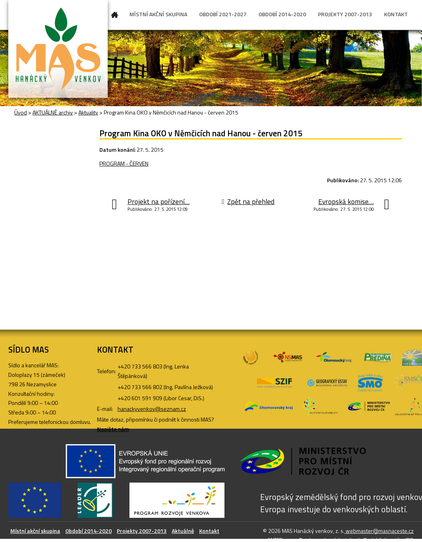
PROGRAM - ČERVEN (123, 163)
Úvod (115, 16)
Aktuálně (183, 531)
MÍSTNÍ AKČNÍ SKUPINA (158, 14)
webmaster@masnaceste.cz (379, 531)
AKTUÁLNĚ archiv (52, 112)
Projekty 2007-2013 (142, 531)
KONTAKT (396, 14)
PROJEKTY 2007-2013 (345, 14)
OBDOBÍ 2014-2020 (282, 14)
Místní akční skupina (35, 531)
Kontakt (209, 531)
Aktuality (88, 112)
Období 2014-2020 (88, 531)
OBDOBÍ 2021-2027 (223, 14)
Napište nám (113, 429)
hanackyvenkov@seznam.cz (152, 409)
